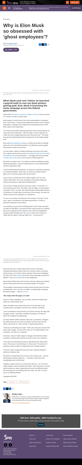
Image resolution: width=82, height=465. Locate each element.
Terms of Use (32, 439)
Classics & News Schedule (70, 439)
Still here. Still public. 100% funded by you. (41, 418)
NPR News (6, 19)
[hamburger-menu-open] (3, 2)
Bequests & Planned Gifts (52, 446)
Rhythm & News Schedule (69, 442)
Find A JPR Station (68, 435)
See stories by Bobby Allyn (21, 403)
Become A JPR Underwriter (53, 439)
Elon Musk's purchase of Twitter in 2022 (24, 114)
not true (25, 291)
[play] (4, 8)
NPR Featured (24, 382)
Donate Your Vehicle (51, 442)
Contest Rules (32, 446)
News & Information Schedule (70, 446)
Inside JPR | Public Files (35, 442)
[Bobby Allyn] (6, 398)
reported (19, 275)
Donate (75, 2)
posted (28, 213)
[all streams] (76, 8)
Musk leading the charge (17, 143)
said (18, 289)
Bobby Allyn (13, 43)
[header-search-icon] (67, 2)
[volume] (9, 8)
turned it (15, 277)
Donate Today (49, 435)
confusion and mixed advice (12, 158)
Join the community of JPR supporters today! (51, 421)
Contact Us (32, 435)
